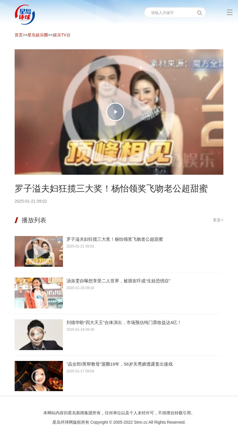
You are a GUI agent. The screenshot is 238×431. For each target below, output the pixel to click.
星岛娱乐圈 (38, 35)
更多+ (218, 220)
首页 (19, 35)
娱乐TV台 (62, 35)
